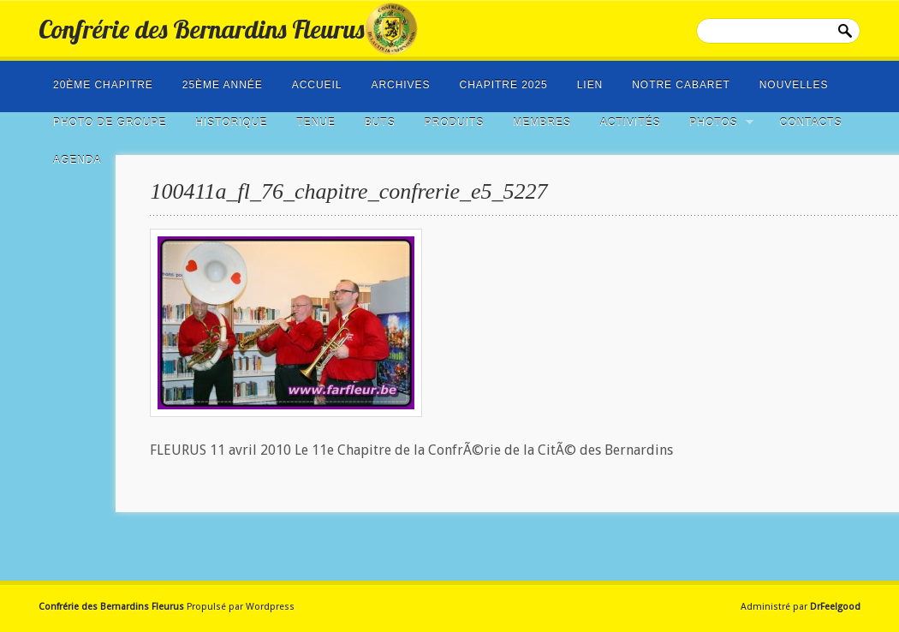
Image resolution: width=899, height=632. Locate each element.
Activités (630, 122)
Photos (716, 122)
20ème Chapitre (103, 85)
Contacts (811, 122)
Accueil (317, 85)
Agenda (77, 160)
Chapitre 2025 (504, 85)
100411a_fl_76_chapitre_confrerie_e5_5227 (348, 191)
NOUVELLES (794, 85)
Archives (400, 85)
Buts (380, 122)
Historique (231, 122)
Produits (455, 122)
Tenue (315, 122)
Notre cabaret (681, 85)
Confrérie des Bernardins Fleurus (201, 29)
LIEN (590, 85)
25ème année (222, 85)
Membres (541, 122)
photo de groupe (109, 122)
